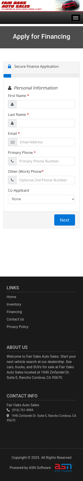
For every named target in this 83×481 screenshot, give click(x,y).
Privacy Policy (18, 327)
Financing (14, 312)
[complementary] (69, 468)
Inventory (14, 304)
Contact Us (15, 319)
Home (11, 297)
